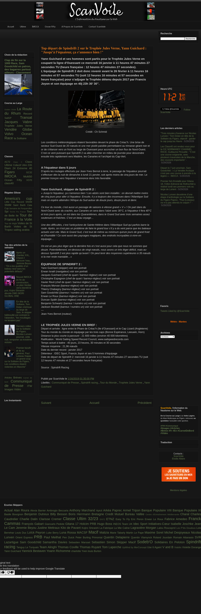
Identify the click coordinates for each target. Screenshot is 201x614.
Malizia (105, 532)
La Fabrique (107, 528)
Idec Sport (140, 524)
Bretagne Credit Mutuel (108, 514)
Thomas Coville (69, 547)
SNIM (8, 205)
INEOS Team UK (123, 524)
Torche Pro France (18, 212)
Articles (8, 377)
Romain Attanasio (184, 537)
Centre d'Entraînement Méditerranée (163, 514)
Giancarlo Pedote (55, 524)
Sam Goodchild (31, 542)
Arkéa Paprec (113, 510)
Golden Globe (10, 110)
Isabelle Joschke (182, 524)
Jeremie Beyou (26, 527)
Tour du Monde (109, 382)
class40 (9, 183)
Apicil (99, 510)
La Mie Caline (122, 528)
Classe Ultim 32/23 (81, 518)
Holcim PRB (88, 524)
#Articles (175, 428)
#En (175, 431)
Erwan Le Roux (155, 519)
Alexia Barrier (38, 510)
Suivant (46, 403)
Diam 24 (10, 168)
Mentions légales (178, 490)
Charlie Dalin (29, 519)
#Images (165, 428)
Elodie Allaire (178, 458)
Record (27, 113)
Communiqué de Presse (66, 382)
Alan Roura (22, 510)
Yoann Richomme (59, 551)
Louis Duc (21, 532)
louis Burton (94, 551)
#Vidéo (164, 433)
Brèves (18, 377)
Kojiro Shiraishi (91, 528)
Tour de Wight (11, 223)
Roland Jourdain (163, 537)
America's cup (18, 198)
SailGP (12, 118)
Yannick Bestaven (34, 551)
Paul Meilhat (53, 537)
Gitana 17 (72, 524)
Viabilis (178, 547)
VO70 (29, 180)
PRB (39, 537)
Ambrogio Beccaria (58, 510)
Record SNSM (24, 202)
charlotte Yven (79, 551)
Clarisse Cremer (51, 519)
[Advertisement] (96, 36)
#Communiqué (171, 426)
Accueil (94, 403)
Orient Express (24, 537)
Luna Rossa (68, 532)
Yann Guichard (13, 551)
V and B (168, 547)
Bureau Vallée (135, 514)
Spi (7, 211)
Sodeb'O (145, 542)
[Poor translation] (10, 572)
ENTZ (103, 519)
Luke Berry (53, 532)
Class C (19, 162)
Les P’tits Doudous (186, 528)
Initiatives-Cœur (159, 524)
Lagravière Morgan (144, 527)
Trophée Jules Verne (131, 382)
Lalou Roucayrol (166, 528)
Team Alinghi (48, 547)
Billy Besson (59, 514)
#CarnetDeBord (186, 431)
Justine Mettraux (49, 527)
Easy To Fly (123, 519)
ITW (29, 385)
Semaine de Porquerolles (20, 208)
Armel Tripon (132, 510)
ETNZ (111, 519)
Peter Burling (84, 537)
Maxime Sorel (154, 532)
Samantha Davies (56, 542)
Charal (185, 514)
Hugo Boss (105, 524)
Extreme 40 (24, 168)
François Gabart (33, 524)
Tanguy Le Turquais (27, 547)
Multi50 (27, 176)
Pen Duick (69, 537)
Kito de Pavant (71, 527)
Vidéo (17, 389)
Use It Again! (154, 547)
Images (9, 389)
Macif (94, 532)
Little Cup (10, 202)
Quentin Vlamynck (142, 537)
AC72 (8, 162)
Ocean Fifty (15, 180)
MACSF (83, 532)
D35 (30, 165)
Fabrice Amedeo (176, 519)
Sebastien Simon (104, 542)
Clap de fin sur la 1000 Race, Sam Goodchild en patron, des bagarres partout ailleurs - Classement (17, 66)
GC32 (29, 172)
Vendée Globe (18, 129)
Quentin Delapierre (117, 537)
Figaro (15, 172)
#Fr (170, 431)
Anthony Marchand (82, 510)
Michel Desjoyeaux (177, 532)
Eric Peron (138, 519)
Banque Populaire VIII (157, 510)
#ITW (163, 426)
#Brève (164, 431)
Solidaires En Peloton (170, 542)
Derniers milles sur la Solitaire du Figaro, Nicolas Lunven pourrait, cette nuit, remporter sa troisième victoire (18, 334)
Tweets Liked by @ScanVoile (174, 311)
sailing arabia (21, 229)
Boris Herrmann (80, 514)
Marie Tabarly (118, 532)
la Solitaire (20, 138)
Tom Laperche (112, 547)
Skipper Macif (127, 542)
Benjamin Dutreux (37, 514)
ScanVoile (178, 456)
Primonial (98, 537)
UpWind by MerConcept (134, 547)
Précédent (145, 403)
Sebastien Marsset (80, 542)
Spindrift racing (90, 382)
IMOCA (13, 176)
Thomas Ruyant (91, 547)
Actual (9, 510)
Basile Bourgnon (14, 514)
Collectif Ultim (20, 165)
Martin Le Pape (135, 532)
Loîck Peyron (36, 532)
